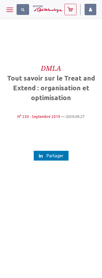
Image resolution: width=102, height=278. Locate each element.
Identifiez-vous (90, 9)
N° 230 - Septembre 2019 (38, 116)
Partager (51, 155)
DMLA (51, 68)
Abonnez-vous (70, 9)
